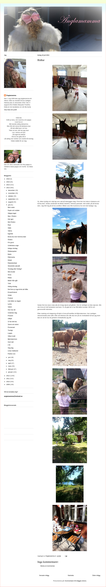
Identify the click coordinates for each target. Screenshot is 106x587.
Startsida (71, 575)
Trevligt (10, 330)
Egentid (10, 234)
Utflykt (10, 318)
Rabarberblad (12, 263)
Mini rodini (11, 207)
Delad (10, 260)
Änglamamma (11, 95)
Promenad (11, 327)
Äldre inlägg (96, 575)
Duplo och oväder (13, 210)
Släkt (9, 228)
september (12, 199)
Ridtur (10, 278)
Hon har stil (11, 310)
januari (10, 372)
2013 (8, 188)
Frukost (10, 298)
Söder (10, 295)
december (11, 190)
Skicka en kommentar (47, 566)
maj (9, 360)
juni (9, 357)
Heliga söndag (12, 248)
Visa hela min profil (10, 110)
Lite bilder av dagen (14, 301)
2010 (8, 381)
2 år (9, 345)
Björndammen (12, 339)
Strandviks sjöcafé (14, 266)
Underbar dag (12, 313)
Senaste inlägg (44, 575)
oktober (11, 196)
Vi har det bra (12, 321)
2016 (8, 179)
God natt (10, 342)
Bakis (9, 254)
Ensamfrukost (12, 292)
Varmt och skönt (13, 324)
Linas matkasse (13, 351)
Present (10, 316)
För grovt (11, 242)
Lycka (10, 304)
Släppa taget (12, 213)
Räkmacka (11, 257)
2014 (8, 185)
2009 (8, 384)
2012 (8, 376)
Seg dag (10, 348)
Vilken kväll (11, 336)
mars (10, 366)
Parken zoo (11, 354)
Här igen (10, 219)
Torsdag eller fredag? (15, 269)
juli (9, 205)
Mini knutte (11, 272)
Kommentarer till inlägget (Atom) (75, 581)
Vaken (10, 307)
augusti (10, 202)
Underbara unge (13, 245)
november (11, 193)
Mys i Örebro (12, 216)
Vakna (10, 231)
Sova (9, 275)
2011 (8, 378)
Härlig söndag (12, 286)
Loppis (10, 333)
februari (11, 369)
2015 (8, 182)
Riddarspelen (12, 251)
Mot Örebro (11, 222)
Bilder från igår (13, 280)
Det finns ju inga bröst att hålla (18, 289)
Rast (9, 225)
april (9, 363)
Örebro (10, 239)
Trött (9, 283)
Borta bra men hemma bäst (17, 237)
